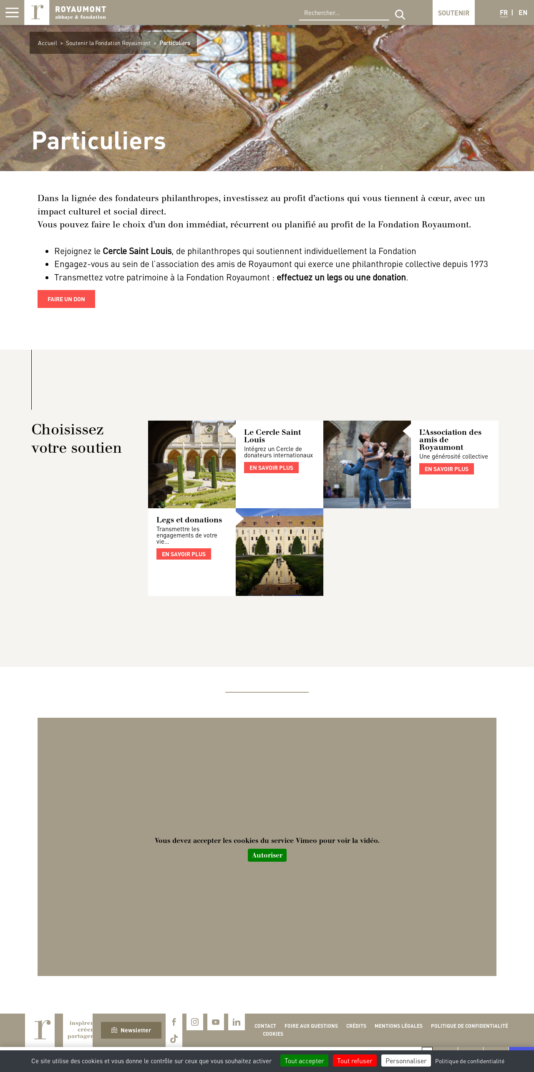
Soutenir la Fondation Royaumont (108, 42)
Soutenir (453, 12)
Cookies (273, 1034)
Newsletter (131, 1030)
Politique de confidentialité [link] (469, 1060)
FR (504, 12)
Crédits (356, 1026)
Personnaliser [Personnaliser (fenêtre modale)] (406, 1060)
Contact (265, 1026)
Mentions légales (399, 1026)
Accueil (47, 42)
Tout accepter (304, 1060)
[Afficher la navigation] (12, 12)
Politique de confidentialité (469, 1026)
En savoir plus (271, 467)
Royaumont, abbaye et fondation (65, 12)
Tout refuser (355, 1060)
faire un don (66, 299)
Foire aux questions (311, 1026)
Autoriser (267, 855)
